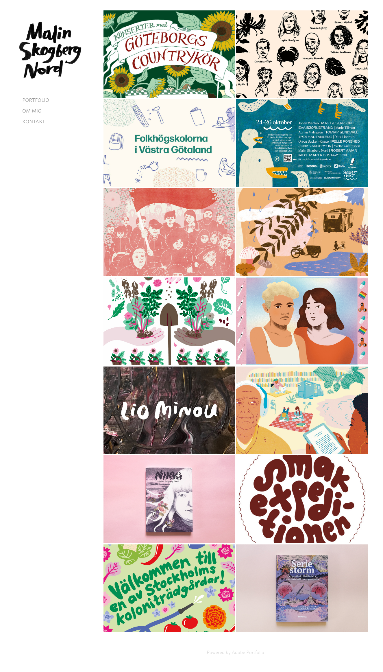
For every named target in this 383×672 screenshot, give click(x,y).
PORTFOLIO (35, 99)
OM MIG (31, 110)
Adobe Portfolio (248, 652)
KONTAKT (33, 121)
